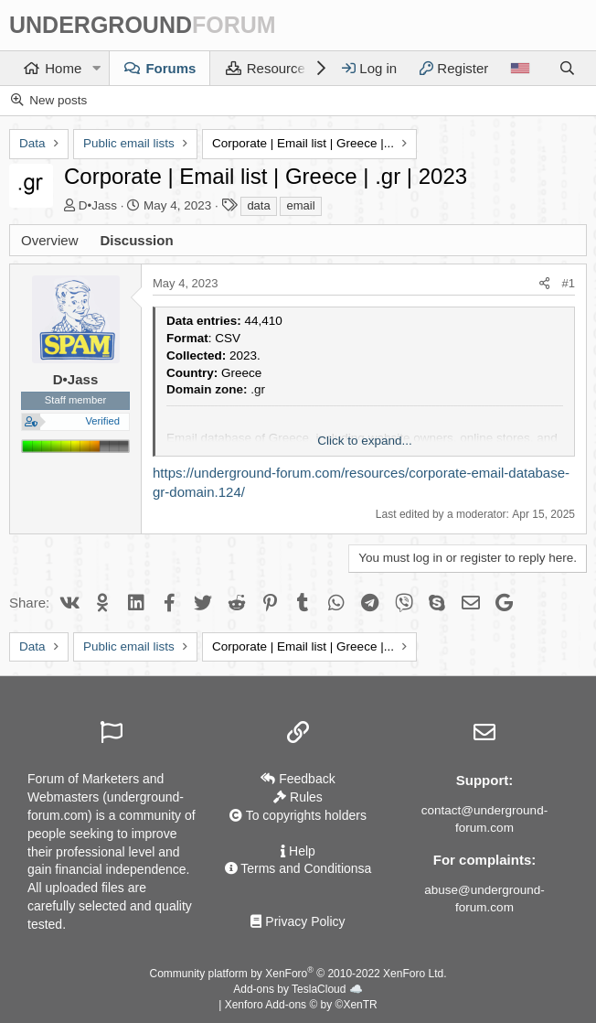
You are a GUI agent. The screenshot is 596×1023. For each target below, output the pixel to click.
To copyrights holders (298, 815)
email (300, 205)
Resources (280, 68)
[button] (96, 68)
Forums (170, 68)
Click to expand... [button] (364, 440)
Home (63, 68)
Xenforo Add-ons (301, 1004)
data (258, 205)
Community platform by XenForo (298, 973)
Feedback (298, 778)
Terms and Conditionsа (298, 868)
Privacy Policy (297, 921)
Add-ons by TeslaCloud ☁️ (298, 989)
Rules (298, 797)
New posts (58, 100)
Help (298, 851)
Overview (50, 240)
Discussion (137, 240)
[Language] (519, 68)
